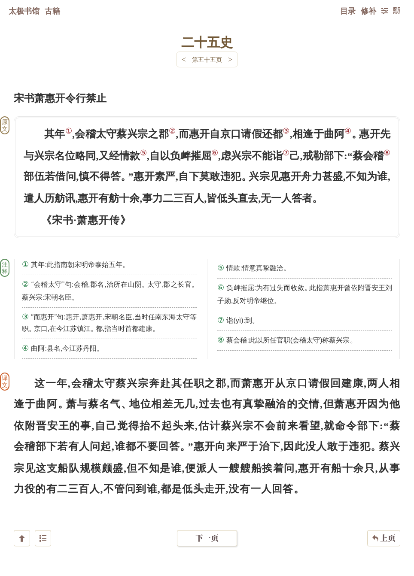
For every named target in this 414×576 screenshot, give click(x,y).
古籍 (52, 10)
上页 (384, 525)
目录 (348, 10)
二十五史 (207, 41)
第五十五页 (207, 59)
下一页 (207, 525)
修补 (368, 10)
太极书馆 (24, 10)
